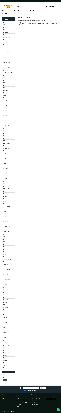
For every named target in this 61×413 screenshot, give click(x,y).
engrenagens (6, 135)
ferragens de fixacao (8, 155)
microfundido (6, 236)
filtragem (6, 168)
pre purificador (7, 297)
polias (5, 294)
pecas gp (6, 274)
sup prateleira (6, 332)
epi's (5, 138)
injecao (5, 198)
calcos (5, 80)
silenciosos (6, 327)
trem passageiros (7, 345)
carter (5, 87)
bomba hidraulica (7, 52)
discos (5, 123)
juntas (5, 208)
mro (5, 254)
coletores (6, 97)
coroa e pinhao (7, 110)
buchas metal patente (8, 72)
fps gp (5, 178)
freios (5, 181)
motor (5, 249)
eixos (5, 130)
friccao (5, 183)
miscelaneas (6, 239)
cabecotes (6, 75)
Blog (18, 398)
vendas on (6, 362)
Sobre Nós (33, 402)
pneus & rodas (7, 289)
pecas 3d (5, 266)
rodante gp (6, 317)
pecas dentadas (7, 269)
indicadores (6, 196)
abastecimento (7, 22)
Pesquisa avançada (35, 404)
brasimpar (6, 377)
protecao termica (7, 302)
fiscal (5, 173)
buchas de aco (7, 67)
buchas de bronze (7, 70)
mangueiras (6, 221)
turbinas (5, 355)
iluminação (39, 10)
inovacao (5, 203)
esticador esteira (7, 148)
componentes (6, 100)
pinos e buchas (7, 279)
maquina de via (7, 226)
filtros (12, 10)
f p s (5, 150)
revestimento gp (7, 314)
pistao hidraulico (7, 282)
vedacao (5, 360)
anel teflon (6, 39)
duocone (6, 128)
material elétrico (46, 10)
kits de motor (21, 10)
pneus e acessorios (7, 292)
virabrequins (6, 367)
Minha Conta (4, 398)
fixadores (6, 176)
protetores (6, 304)
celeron (5, 95)
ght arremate (4, 13)
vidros (5, 365)
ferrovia (5, 163)
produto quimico (7, 299)
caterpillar (6, 92)
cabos (5, 77)
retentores (6, 312)
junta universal (7, 206)
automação (27, 10)
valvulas (5, 357)
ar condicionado (7, 42)
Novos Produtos (20, 404)
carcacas (5, 82)
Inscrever (27, 390)
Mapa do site (19, 400)
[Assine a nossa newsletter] (31, 388)
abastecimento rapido (8, 24)
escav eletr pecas (7, 143)
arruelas (5, 44)
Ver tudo (5, 379)
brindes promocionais (8, 62)
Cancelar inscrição (33, 390)
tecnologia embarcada (8, 340)
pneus (5, 287)
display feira (6, 125)
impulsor (5, 193)
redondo (6, 309)
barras (5, 49)
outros (5, 261)
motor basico (6, 251)
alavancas (6, 32)
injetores (5, 201)
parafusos (6, 264)
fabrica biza (6, 153)
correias (15, 10)
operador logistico (7, 259)
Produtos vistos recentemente (22, 402)
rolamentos (6, 322)
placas (5, 284)
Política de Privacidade (35, 398)
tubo (5, 350)
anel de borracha (7, 37)
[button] (6, 10)
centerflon (6, 374)
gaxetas (5, 186)
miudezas (6, 241)
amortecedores (7, 34)
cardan (5, 85)
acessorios (6, 27)
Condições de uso (34, 400)
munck (5, 256)
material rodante (33, 10)
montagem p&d (7, 246)
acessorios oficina (7, 29)
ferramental (6, 158)
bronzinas (6, 65)
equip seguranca (7, 140)
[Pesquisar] (30, 6)
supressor (6, 337)
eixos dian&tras (7, 133)
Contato (18, 406)
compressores (6, 105)
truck (5, 347)
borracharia (6, 57)
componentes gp (7, 102)
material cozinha (7, 229)
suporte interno (7, 335)
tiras (5, 342)
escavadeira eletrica (7, 145)
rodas (5, 319)
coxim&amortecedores (8, 118)
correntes (6, 115)
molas (5, 244)
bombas (51, 10)
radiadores (6, 307)
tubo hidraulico (7, 352)
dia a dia (5, 120)
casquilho (6, 90)
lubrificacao (6, 216)
